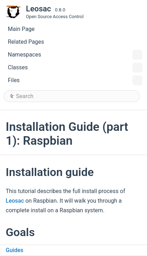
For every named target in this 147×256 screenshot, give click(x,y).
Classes (75, 68)
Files (75, 80)
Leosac (15, 200)
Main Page (21, 29)
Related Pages (26, 41)
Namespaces (75, 55)
